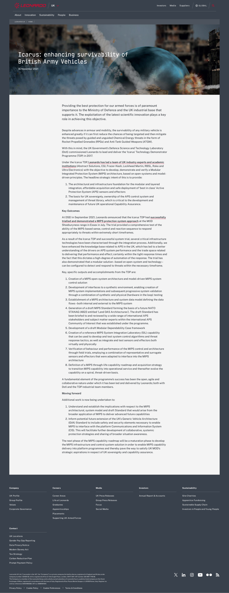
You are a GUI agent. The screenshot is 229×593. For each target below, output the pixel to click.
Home (30, 22)
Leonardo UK (20, 22)
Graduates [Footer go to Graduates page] (58, 505)
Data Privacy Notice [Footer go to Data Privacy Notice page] (19, 545)
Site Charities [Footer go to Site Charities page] (189, 496)
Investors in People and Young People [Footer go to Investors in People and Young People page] (200, 509)
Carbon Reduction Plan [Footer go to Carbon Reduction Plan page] (20, 558)
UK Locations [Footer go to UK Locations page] (16, 536)
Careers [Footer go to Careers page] (57, 488)
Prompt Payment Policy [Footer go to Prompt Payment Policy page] (20, 563)
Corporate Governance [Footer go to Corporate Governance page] (20, 509)
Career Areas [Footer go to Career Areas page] (59, 496)
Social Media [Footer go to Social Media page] (102, 509)
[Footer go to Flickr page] (209, 575)
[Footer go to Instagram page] (192, 575)
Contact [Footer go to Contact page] (13, 528)
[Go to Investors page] (161, 6)
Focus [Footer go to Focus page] (99, 505)
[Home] (30, 5)
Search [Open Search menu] (213, 5)
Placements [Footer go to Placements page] (58, 513)
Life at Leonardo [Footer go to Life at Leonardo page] (61, 500)
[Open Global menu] (201, 6)
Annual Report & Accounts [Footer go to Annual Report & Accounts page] (152, 496)
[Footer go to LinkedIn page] (183, 575)
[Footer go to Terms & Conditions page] (74, 588)
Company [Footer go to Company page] (14, 488)
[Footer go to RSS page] (218, 575)
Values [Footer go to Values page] (12, 505)
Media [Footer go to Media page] (99, 488)
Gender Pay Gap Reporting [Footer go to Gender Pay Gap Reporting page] (22, 540)
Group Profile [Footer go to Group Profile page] (15, 500)
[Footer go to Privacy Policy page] (15, 588)
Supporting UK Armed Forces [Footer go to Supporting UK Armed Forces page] (67, 518)
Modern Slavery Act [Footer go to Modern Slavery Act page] (19, 549)
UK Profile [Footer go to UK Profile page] (14, 496)
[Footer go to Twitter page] (175, 575)
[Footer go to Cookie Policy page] (32, 588)
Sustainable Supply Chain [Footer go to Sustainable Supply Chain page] (194, 505)
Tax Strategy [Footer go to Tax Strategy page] (15, 554)
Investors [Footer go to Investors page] (143, 488)
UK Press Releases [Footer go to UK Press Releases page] (105, 496)
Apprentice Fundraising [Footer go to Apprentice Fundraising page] (193, 500)
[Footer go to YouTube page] (200, 575)
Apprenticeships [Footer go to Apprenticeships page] (61, 509)
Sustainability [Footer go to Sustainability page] (189, 488)
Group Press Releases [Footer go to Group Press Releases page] (106, 500)
